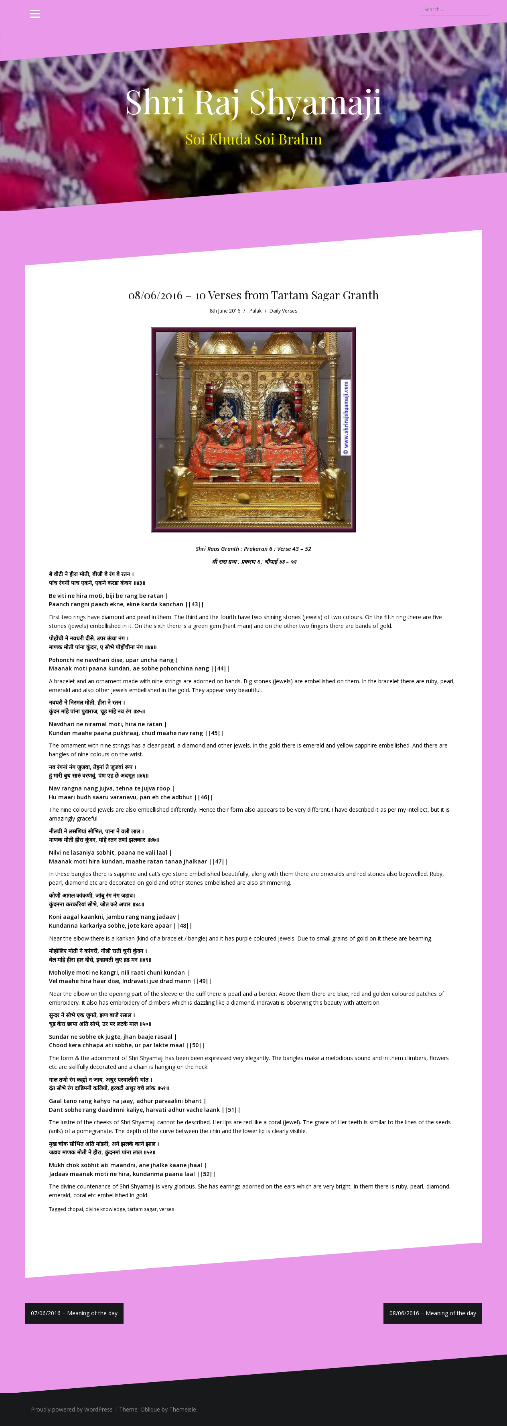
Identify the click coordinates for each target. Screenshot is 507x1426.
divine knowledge (105, 1209)
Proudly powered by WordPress (72, 1409)
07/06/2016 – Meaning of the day (74, 1313)
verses (166, 1209)
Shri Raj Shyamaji (254, 101)
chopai (75, 1209)
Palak (255, 310)
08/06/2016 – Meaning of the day (432, 1313)
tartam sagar (142, 1209)
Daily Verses (283, 310)
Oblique (150, 1409)
